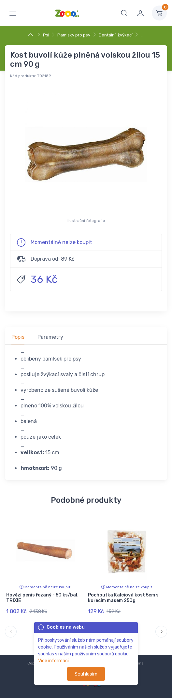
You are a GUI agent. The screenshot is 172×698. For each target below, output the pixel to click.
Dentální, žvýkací (116, 35)
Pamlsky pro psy (73, 35)
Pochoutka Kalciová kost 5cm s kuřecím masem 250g (123, 597)
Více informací (53, 661)
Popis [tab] (17, 337)
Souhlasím (86, 674)
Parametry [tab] (50, 337)
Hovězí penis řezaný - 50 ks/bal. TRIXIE (42, 597)
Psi (46, 35)
